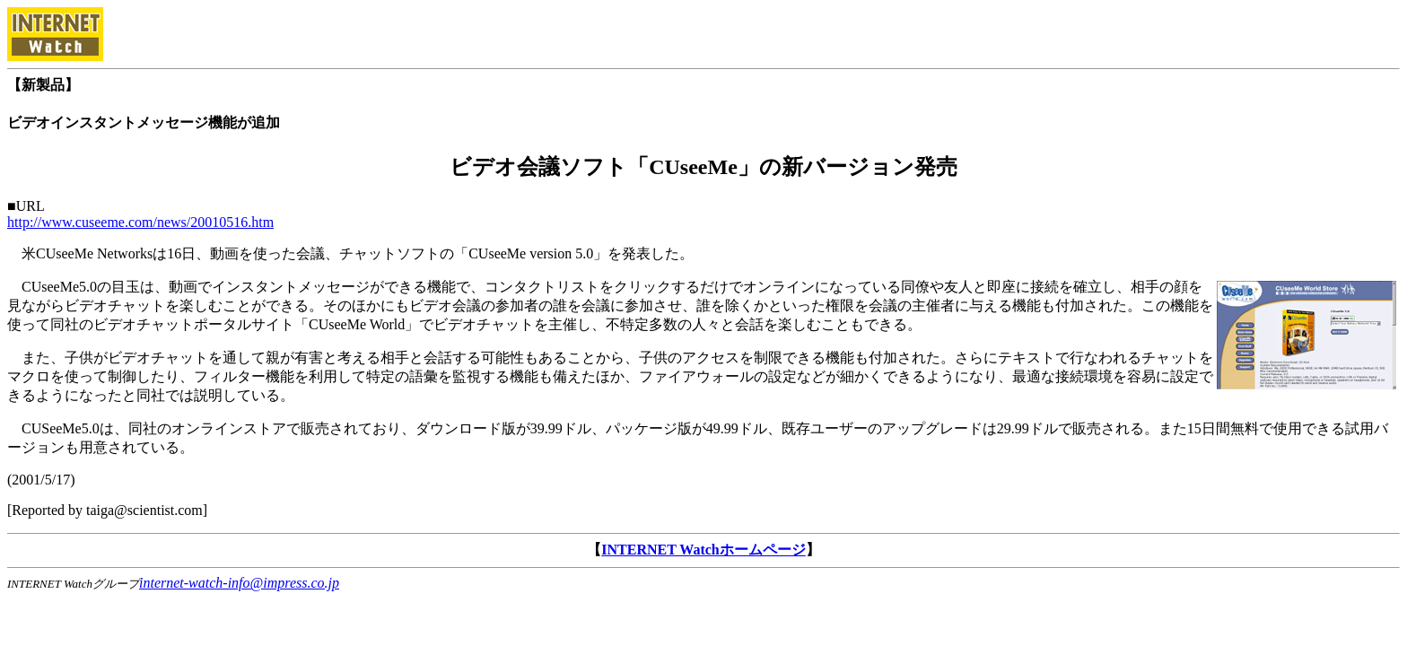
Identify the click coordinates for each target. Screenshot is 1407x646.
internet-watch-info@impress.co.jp (239, 582)
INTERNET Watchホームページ (703, 549)
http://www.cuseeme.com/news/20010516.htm (140, 222)
